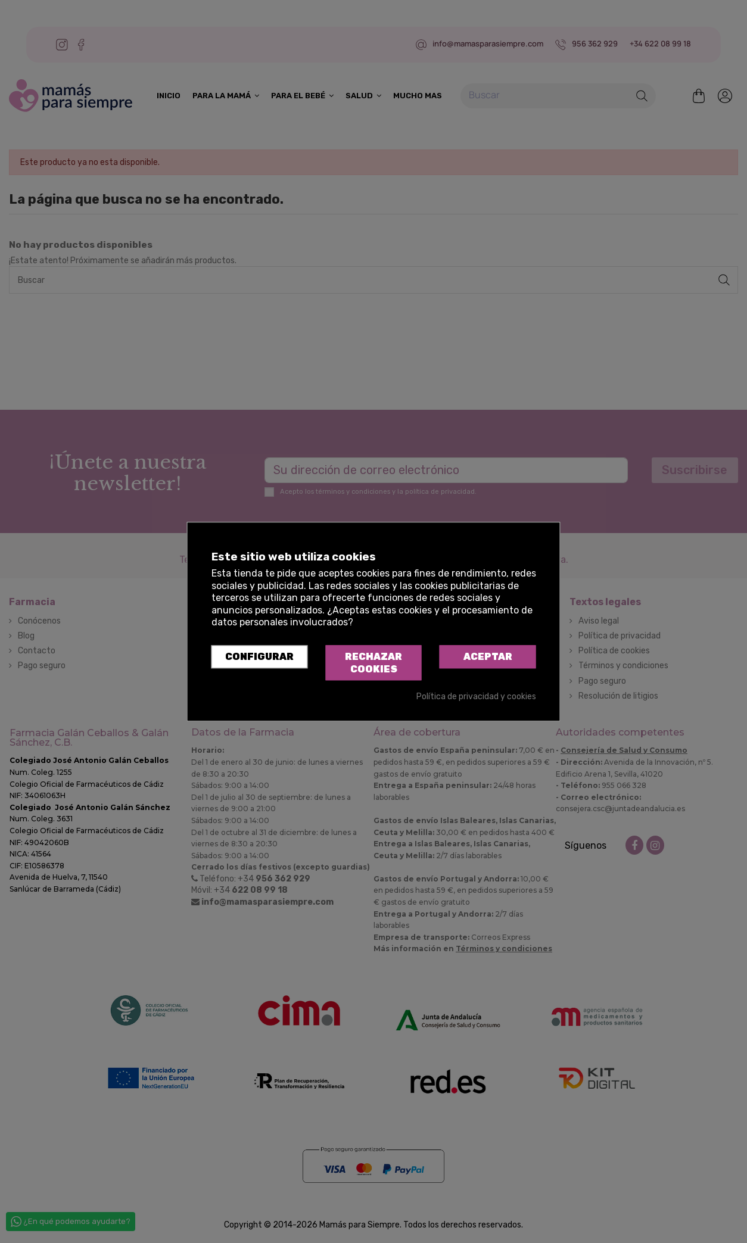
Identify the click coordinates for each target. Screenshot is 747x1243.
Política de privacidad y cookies (476, 697)
